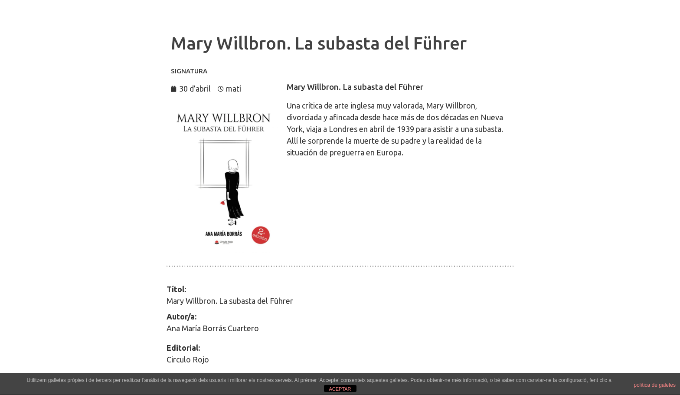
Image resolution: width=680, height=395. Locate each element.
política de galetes (655, 385)
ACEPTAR (340, 389)
